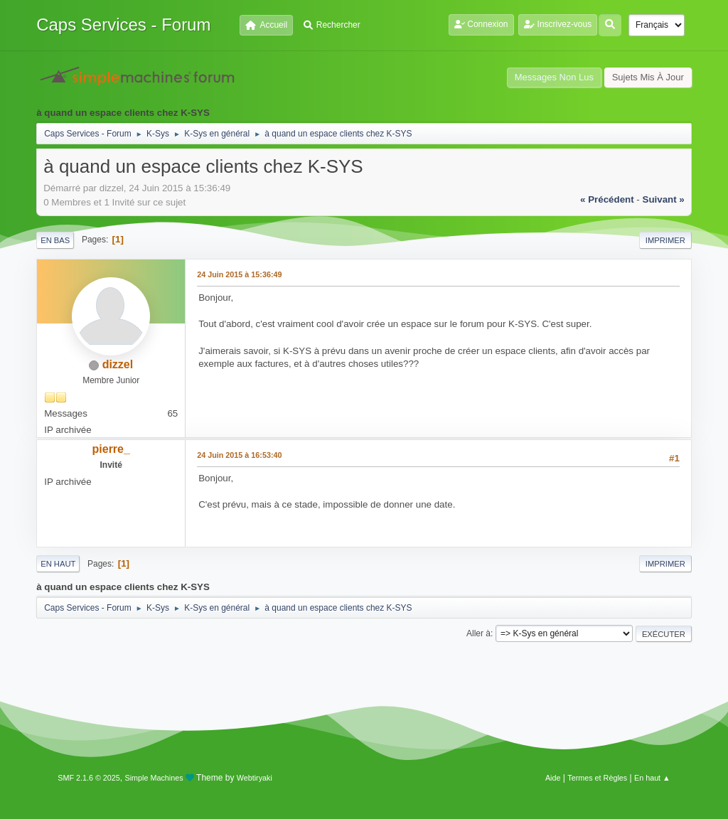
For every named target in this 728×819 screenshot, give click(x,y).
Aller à (478, 633)
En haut (58, 564)
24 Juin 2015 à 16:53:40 (239, 455)
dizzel (118, 364)
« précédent (607, 199)
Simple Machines (154, 778)
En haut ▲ (652, 778)
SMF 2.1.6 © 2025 (89, 778)
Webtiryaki (254, 778)
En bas (55, 240)
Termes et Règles (597, 778)
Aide (553, 778)
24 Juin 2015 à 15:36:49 (239, 274)
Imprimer (665, 240)
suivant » (664, 199)
